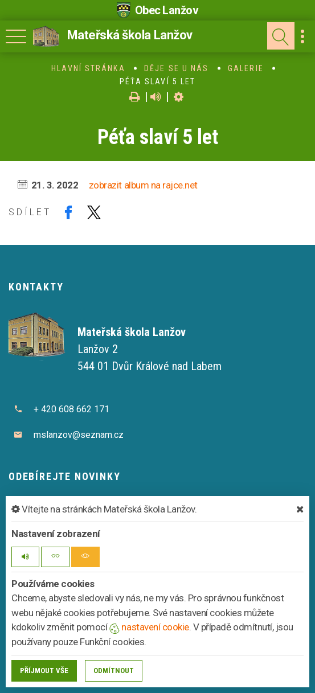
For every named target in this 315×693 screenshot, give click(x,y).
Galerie (246, 68)
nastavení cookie (149, 627)
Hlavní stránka (88, 68)
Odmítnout (113, 670)
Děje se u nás (176, 68)
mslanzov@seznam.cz (79, 434)
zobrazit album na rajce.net (143, 185)
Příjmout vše (44, 670)
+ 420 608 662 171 (71, 409)
